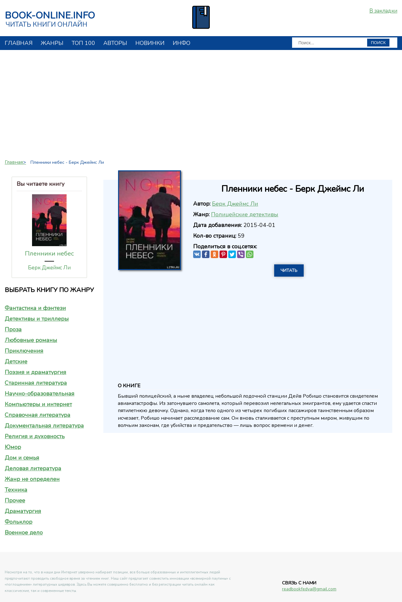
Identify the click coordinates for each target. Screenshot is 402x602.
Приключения (24, 351)
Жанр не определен (32, 479)
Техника (16, 490)
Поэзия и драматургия (35, 372)
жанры (52, 43)
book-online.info (50, 15)
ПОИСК (378, 42)
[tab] (49, 308)
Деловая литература (33, 468)
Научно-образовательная (39, 393)
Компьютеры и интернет (38, 404)
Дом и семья (22, 457)
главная (19, 43)
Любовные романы (31, 340)
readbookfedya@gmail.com (309, 589)
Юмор (13, 447)
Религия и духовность (35, 436)
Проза (13, 329)
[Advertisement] (201, 102)
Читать (288, 270)
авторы (115, 43)
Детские (16, 361)
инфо (181, 43)
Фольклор (18, 522)
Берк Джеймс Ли (49, 267)
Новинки (150, 43)
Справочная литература (37, 415)
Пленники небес (49, 253)
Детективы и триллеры (37, 319)
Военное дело (24, 532)
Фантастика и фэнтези (35, 308)
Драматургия (23, 511)
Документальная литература (44, 425)
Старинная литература (36, 383)
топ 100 (83, 43)
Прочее (15, 500)
